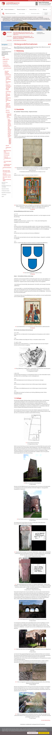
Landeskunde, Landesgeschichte (6, 65)
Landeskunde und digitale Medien (7, 165)
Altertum (7, 110)
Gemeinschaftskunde (7, 168)
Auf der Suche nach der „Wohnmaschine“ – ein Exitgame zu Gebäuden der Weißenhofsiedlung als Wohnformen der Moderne (23, 37)
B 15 (16, 714)
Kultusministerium (47, 0)
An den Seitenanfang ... (46, 720)
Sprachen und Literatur (5, 183)
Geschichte (5, 63)
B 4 (23, 272)
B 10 (15, 552)
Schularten (4, 194)
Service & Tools (32, 9)
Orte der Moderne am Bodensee (19, 40)
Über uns (45, 9)
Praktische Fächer (5, 190)
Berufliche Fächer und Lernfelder (6, 186)
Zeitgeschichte (8, 148)
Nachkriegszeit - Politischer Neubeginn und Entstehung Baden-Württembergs (8, 96)
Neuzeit (7, 145)
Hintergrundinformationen (10, 141)
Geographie (5, 61)
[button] (2, 9)
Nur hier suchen (46, 14)
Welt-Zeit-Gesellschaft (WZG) (7, 174)
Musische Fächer (5, 188)
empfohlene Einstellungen (43, 732)
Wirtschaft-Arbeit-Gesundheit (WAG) (6, 171)
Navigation (5, 44)
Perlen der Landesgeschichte (7, 158)
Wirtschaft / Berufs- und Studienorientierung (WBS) (7, 178)
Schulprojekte (6, 155)
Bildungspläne (40, 0)
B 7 (26, 442)
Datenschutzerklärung (39, 731)
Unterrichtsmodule (15, 18)
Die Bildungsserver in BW (32, 0)
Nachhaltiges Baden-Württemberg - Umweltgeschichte (8, 80)
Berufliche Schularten (6, 192)
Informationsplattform (7, 162)
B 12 (19, 619)
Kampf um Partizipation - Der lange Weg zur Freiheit (8, 87)
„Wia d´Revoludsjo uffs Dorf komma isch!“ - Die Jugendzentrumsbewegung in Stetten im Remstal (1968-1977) (23, 33)
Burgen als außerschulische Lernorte (9, 116)
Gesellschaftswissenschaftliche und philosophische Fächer (24, 17)
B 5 (16, 326)
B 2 (15, 167)
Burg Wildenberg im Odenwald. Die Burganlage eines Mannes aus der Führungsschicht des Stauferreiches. (9, 128)
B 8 (24, 483)
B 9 (17, 519)
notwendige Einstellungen (32, 732)
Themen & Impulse (21, 9)
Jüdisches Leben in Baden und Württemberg (8, 106)
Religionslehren (6, 59)
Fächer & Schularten (8, 9)
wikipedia (33, 209)
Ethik (4, 57)
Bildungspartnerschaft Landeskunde (7, 152)
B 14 (16, 681)
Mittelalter (41, 18)
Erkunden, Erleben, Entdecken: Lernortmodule (29, 18)
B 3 (15, 205)
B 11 (16, 584)
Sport (3, 196)
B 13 (15, 649)
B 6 (15, 368)
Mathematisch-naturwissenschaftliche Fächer (6, 48)
